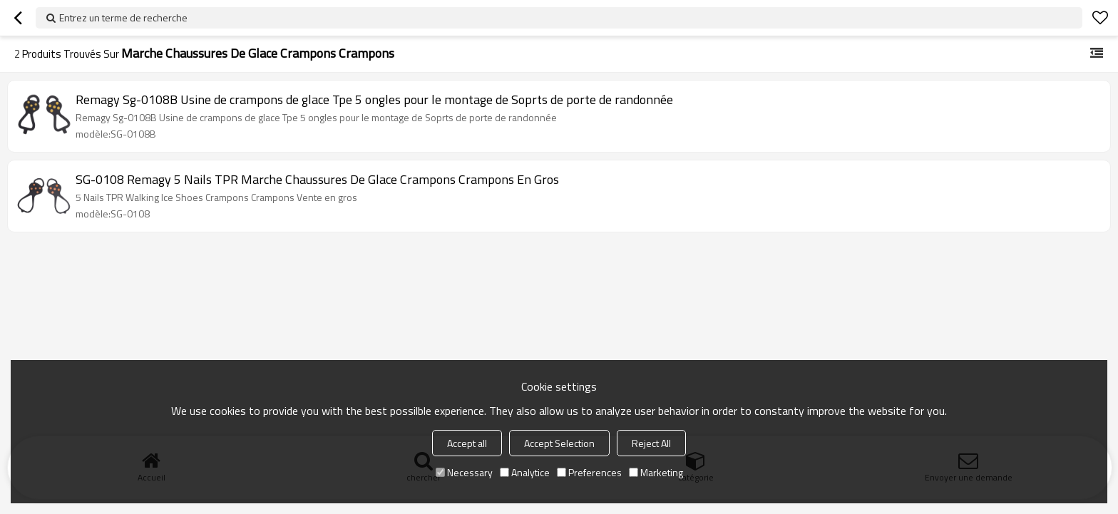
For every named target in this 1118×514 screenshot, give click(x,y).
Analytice (525, 472)
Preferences (589, 472)
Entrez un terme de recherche (123, 17)
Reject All (651, 443)
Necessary (464, 472)
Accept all (467, 443)
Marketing (656, 472)
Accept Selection (559, 443)
